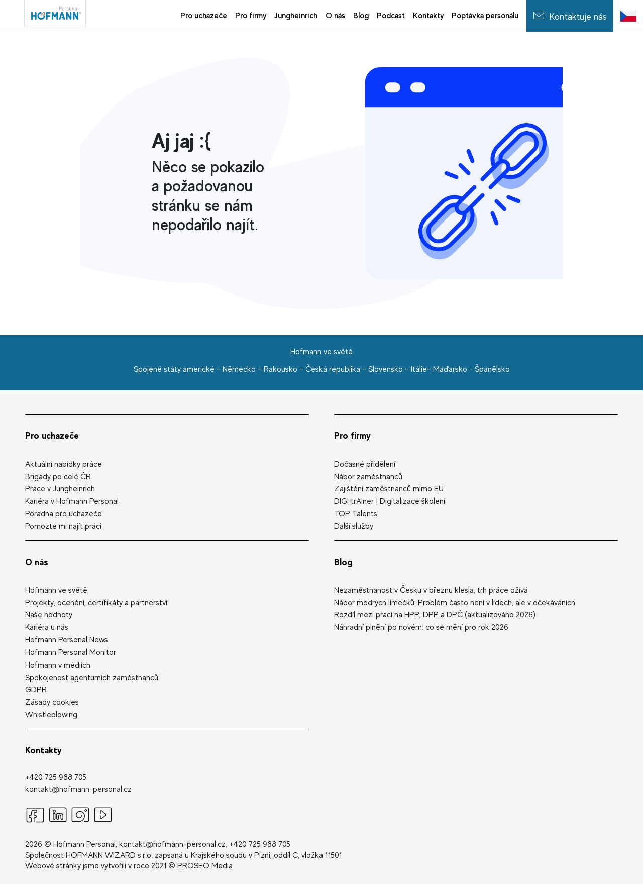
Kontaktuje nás (570, 15)
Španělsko (492, 369)
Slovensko (385, 369)
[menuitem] (203, 16)
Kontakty (43, 750)
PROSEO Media (205, 865)
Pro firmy (352, 435)
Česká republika (332, 369)
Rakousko (280, 369)
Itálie (419, 369)
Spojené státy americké (174, 369)
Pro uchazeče (52, 435)
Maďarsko (450, 369)
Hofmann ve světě (321, 351)
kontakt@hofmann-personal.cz (78, 789)
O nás (36, 562)
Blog (343, 562)
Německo (239, 369)
